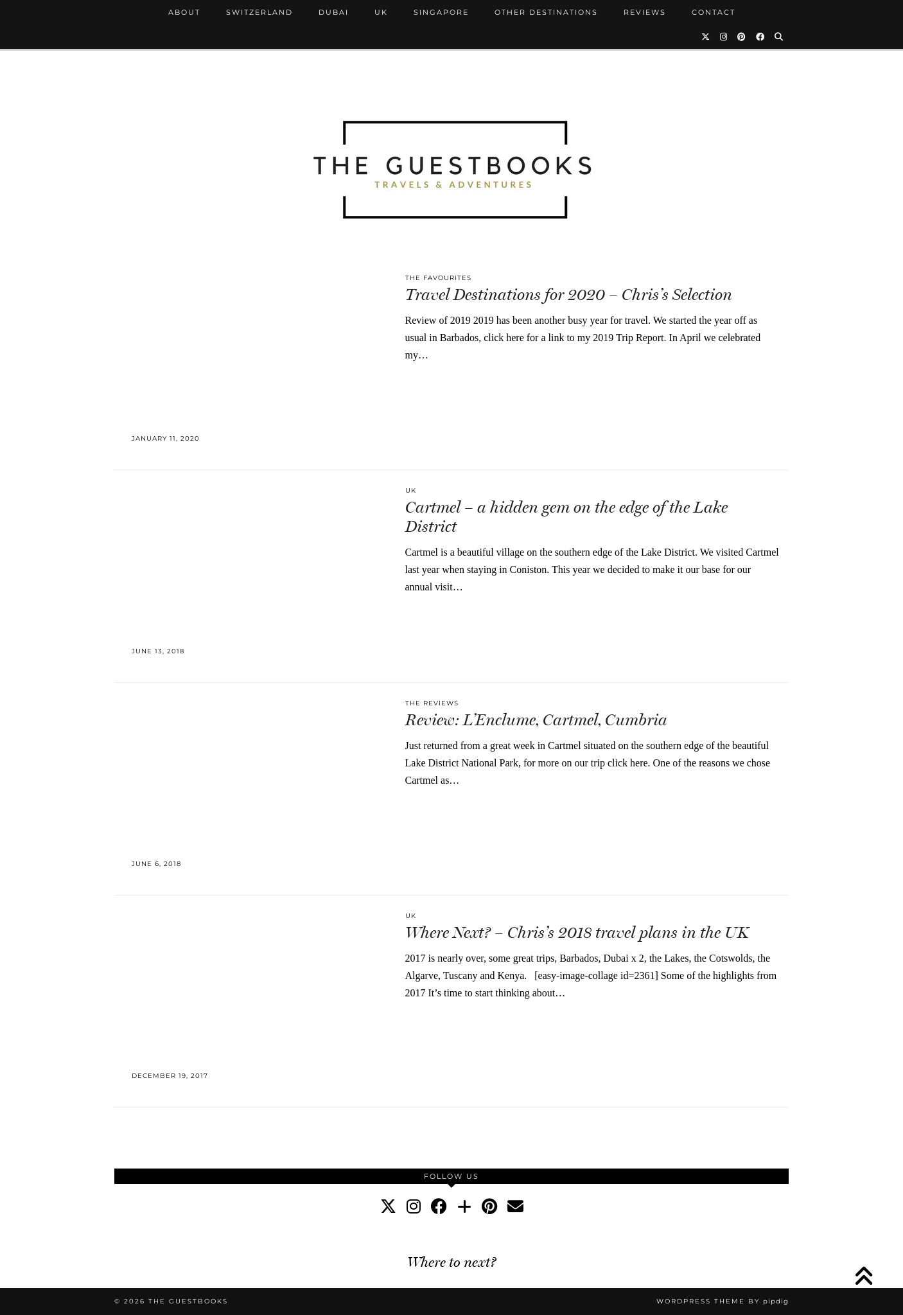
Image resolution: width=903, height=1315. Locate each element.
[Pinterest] (742, 36)
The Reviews (432, 703)
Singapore (441, 12)
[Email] (515, 1206)
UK (381, 12)
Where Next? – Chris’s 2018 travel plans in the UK (577, 932)
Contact (713, 12)
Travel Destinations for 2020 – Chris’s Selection (568, 294)
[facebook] (439, 1206)
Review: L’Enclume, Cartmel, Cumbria (536, 719)
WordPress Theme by (722, 1301)
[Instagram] (724, 36)
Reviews (645, 12)
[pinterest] (489, 1206)
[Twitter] (706, 36)
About (184, 12)
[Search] (779, 36)
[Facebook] (761, 36)
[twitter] (388, 1206)
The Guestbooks (188, 1301)
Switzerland (259, 12)
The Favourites (438, 278)
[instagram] (414, 1206)
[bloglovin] (464, 1206)
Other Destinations (546, 12)
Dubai (334, 12)
